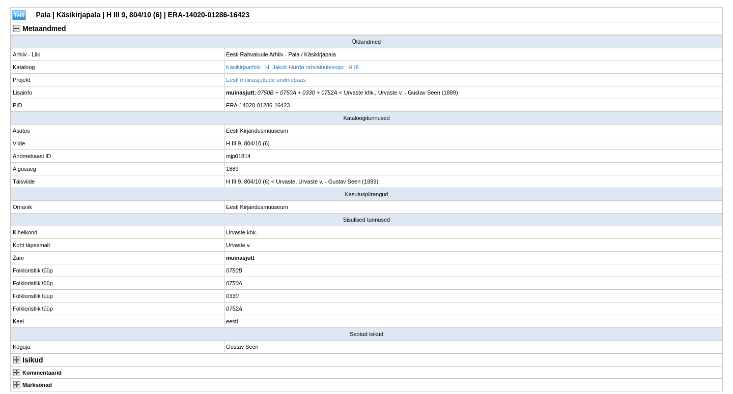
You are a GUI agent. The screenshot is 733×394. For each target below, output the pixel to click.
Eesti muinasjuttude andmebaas (266, 80)
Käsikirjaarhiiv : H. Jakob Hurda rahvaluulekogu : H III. (293, 67)
